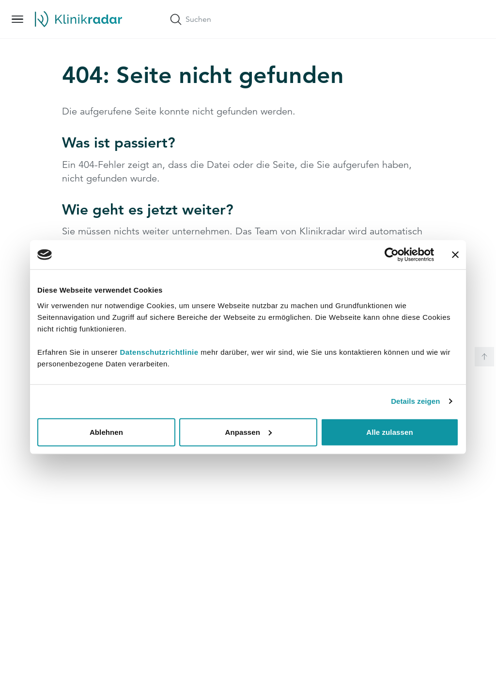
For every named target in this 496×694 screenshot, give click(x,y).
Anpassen (248, 432)
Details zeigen (415, 401)
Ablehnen (106, 432)
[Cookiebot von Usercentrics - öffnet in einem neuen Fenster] (391, 255)
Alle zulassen (389, 432)
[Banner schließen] (455, 254)
